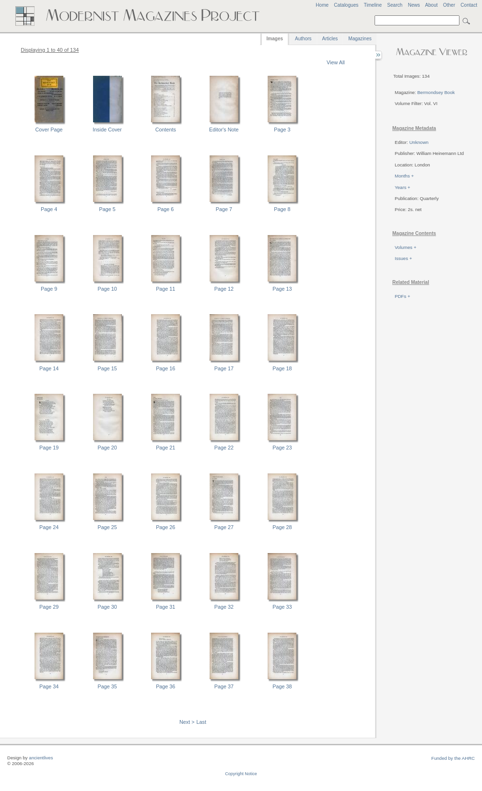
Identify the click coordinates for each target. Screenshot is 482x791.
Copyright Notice (241, 773)
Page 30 (107, 607)
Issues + (403, 258)
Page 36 (165, 686)
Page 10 (107, 289)
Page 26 (165, 527)
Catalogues (346, 5)
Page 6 (165, 209)
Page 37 (224, 686)
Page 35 (107, 686)
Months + (404, 175)
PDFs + (402, 296)
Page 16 (165, 368)
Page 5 (107, 209)
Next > (187, 722)
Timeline (373, 5)
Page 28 (282, 527)
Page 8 (282, 209)
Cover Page (49, 129)
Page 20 (107, 447)
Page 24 (49, 527)
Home (322, 5)
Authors (303, 38)
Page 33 (282, 607)
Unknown (418, 142)
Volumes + (405, 247)
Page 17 (224, 368)
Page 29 (49, 607)
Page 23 (282, 447)
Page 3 (282, 129)
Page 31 (165, 607)
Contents (165, 129)
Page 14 (49, 368)
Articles (330, 38)
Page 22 (224, 447)
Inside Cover (107, 129)
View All (336, 62)
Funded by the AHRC (453, 758)
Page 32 (224, 607)
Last (201, 722)
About (431, 5)
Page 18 (282, 368)
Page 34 (49, 686)
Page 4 (49, 209)
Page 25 (107, 527)
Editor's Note (223, 129)
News (414, 5)
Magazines (359, 38)
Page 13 (282, 289)
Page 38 (282, 686)
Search (394, 5)
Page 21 (165, 447)
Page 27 (224, 527)
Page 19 (49, 447)
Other (449, 5)
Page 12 (224, 289)
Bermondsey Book (436, 92)
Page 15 (107, 368)
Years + (402, 187)
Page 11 (165, 289)
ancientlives (41, 757)
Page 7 (224, 209)
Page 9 (49, 289)
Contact (468, 5)
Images (275, 38)
